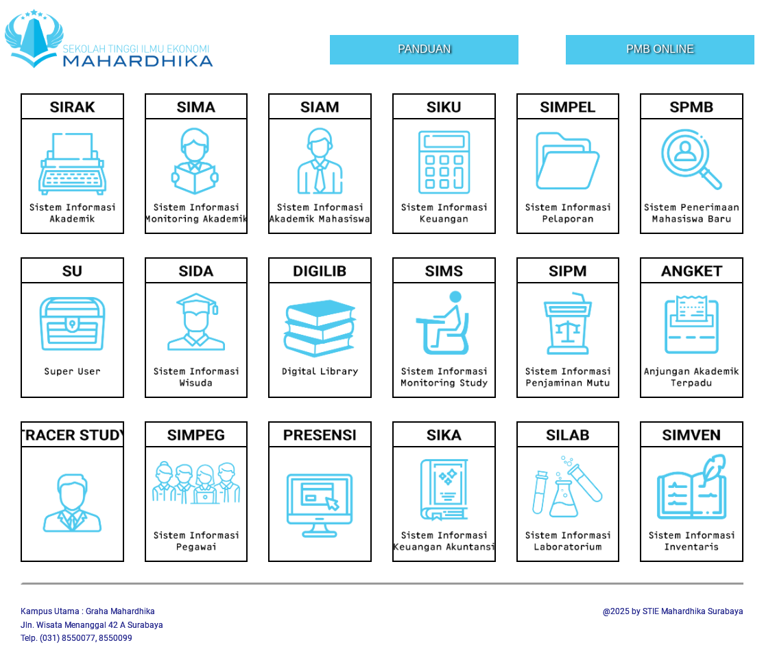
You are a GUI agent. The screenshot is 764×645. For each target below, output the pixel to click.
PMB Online (660, 49)
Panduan (424, 49)
